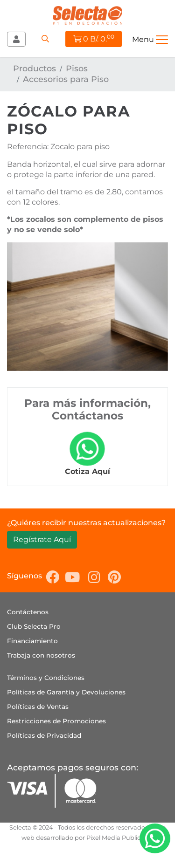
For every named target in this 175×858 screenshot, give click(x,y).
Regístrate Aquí (42, 539)
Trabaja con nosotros (41, 655)
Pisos (77, 68)
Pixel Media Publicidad (120, 837)
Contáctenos (28, 612)
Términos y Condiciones (45, 677)
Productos (34, 68)
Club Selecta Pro (34, 626)
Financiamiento (32, 641)
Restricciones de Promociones (56, 721)
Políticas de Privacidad (44, 735)
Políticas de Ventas (38, 706)
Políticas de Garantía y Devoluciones (66, 692)
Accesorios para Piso (66, 79)
